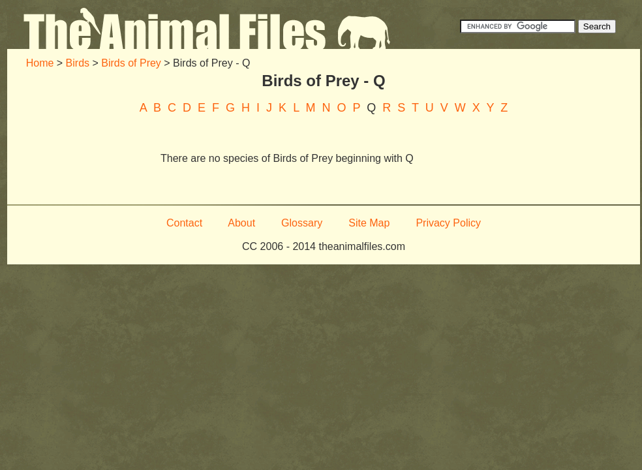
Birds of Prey (131, 63)
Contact (184, 222)
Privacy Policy (448, 222)
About (241, 222)
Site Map (369, 222)
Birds (77, 63)
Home (40, 63)
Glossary (301, 222)
